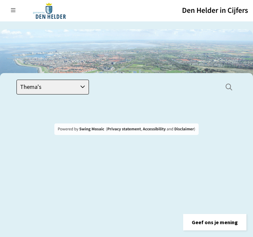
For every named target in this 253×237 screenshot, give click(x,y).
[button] (214, 222)
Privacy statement (124, 129)
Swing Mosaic (91, 129)
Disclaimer (184, 129)
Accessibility (154, 129)
